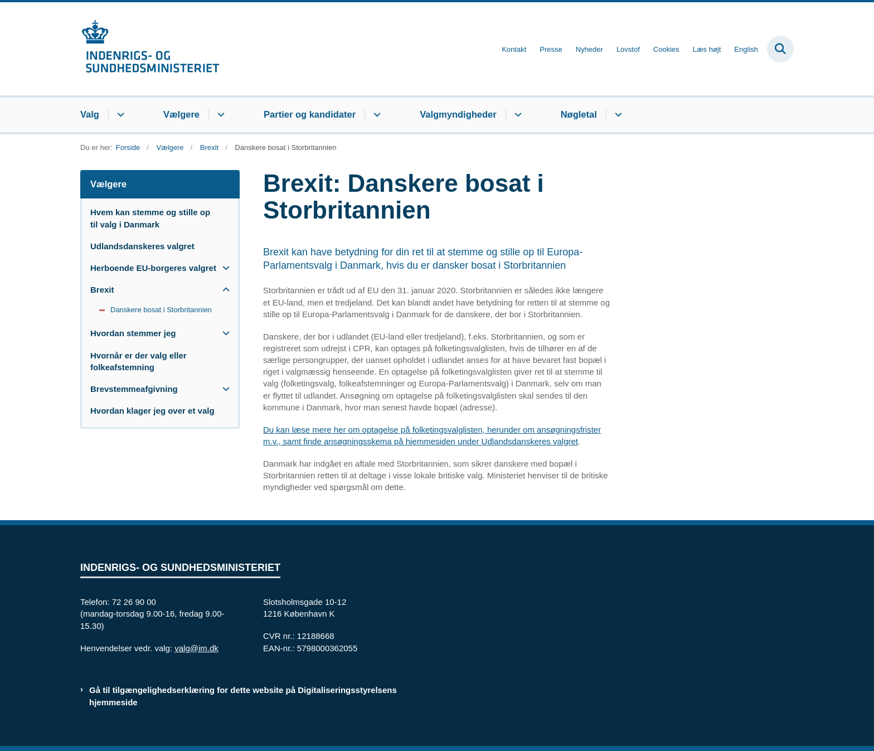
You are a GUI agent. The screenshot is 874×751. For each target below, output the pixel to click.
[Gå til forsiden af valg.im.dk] (150, 48)
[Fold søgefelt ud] (780, 49)
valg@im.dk (196, 648)
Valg (89, 114)
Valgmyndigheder (458, 114)
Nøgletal (579, 114)
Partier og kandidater (310, 114)
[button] (223, 268)
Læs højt (707, 50)
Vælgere (181, 114)
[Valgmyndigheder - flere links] (516, 115)
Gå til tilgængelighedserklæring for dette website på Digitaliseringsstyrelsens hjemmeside (243, 695)
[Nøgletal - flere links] (617, 115)
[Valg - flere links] (119, 115)
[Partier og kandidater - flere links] (375, 115)
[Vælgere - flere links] (219, 115)
